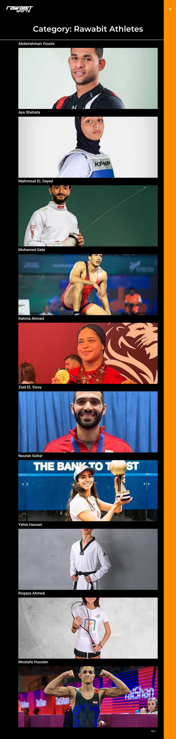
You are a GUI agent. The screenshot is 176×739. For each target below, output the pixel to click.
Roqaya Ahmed (31, 593)
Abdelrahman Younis (36, 43)
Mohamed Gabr (31, 249)
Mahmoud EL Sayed (35, 181)
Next (154, 731)
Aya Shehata (29, 112)
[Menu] (170, 9)
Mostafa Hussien (33, 662)
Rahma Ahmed (31, 318)
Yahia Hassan (30, 524)
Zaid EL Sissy (30, 387)
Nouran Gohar (30, 455)
